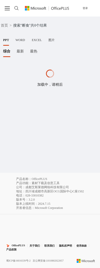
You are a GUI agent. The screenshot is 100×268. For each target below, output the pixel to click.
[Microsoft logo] (86, 261)
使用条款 (81, 245)
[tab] (6, 40)
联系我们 (49, 245)
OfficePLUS (18, 245)
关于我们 (35, 245)
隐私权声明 (65, 245)
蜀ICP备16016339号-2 (18, 260)
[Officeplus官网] (47, 8)
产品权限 (11, 249)
